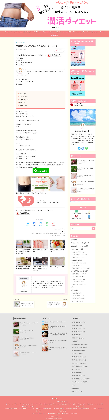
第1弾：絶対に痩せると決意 (79, 263)
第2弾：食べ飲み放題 (78, 265)
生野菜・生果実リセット (78, 295)
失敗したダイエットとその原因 (63, 32)
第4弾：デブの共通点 (99, 408)
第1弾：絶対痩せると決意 (46, 404)
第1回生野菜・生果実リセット (69, 413)
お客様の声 (37, 32)
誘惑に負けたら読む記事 (76, 217)
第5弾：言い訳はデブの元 (79, 281)
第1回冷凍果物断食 (77, 293)
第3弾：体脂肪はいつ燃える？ (85, 408)
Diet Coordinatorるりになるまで (23, 32)
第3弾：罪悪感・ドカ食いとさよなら (81, 268)
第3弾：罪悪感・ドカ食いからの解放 (76, 404)
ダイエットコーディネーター (39, 233)
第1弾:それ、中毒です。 (59, 408)
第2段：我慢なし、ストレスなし (80, 254)
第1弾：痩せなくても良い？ (79, 252)
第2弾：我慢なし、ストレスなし (27, 408)
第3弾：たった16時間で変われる (43, 408)
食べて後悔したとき (92, 32)
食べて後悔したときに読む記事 (79, 271)
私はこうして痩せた (48, 32)
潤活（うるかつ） (59, 233)
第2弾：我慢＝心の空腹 (71, 408)
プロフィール (8, 32)
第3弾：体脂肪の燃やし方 (79, 276)
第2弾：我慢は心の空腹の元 (79, 273)
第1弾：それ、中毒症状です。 (80, 284)
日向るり (51, 233)
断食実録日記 (54, 35)
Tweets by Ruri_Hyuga (76, 201)
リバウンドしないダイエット (57, 235)
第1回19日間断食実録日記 (79, 298)
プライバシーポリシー (54, 416)
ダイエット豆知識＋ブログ (38, 413)
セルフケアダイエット (77, 301)
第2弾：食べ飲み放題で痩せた (60, 404)
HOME (54, 399)
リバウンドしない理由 (79, 32)
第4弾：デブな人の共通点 (79, 279)
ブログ (102, 32)
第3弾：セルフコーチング (79, 257)
